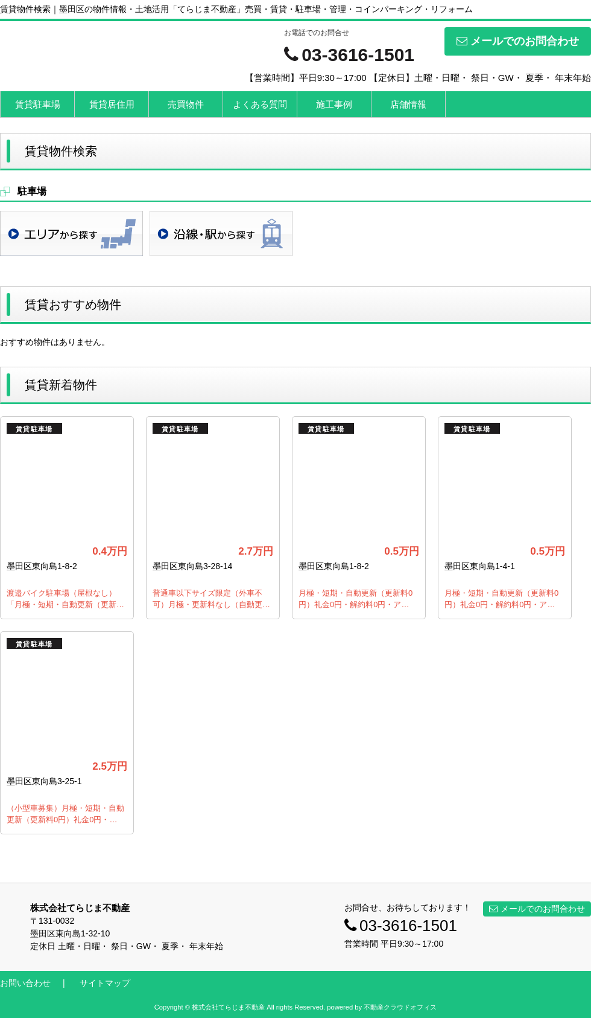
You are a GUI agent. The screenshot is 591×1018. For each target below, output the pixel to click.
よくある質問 (260, 104)
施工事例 (334, 104)
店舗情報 (408, 104)
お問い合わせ (25, 983)
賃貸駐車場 (37, 104)
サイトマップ (105, 983)
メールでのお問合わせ (518, 41)
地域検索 (71, 233)
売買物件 (186, 104)
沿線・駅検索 (221, 233)
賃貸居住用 (111, 104)
